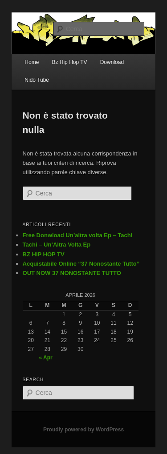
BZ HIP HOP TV (44, 254)
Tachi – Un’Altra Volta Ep (57, 244)
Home (31, 62)
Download (112, 62)
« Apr (45, 357)
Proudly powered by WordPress (83, 429)
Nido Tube (36, 80)
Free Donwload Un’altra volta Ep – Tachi (78, 235)
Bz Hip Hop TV (69, 62)
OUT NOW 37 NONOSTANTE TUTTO (72, 273)
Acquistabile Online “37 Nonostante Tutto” (81, 263)
